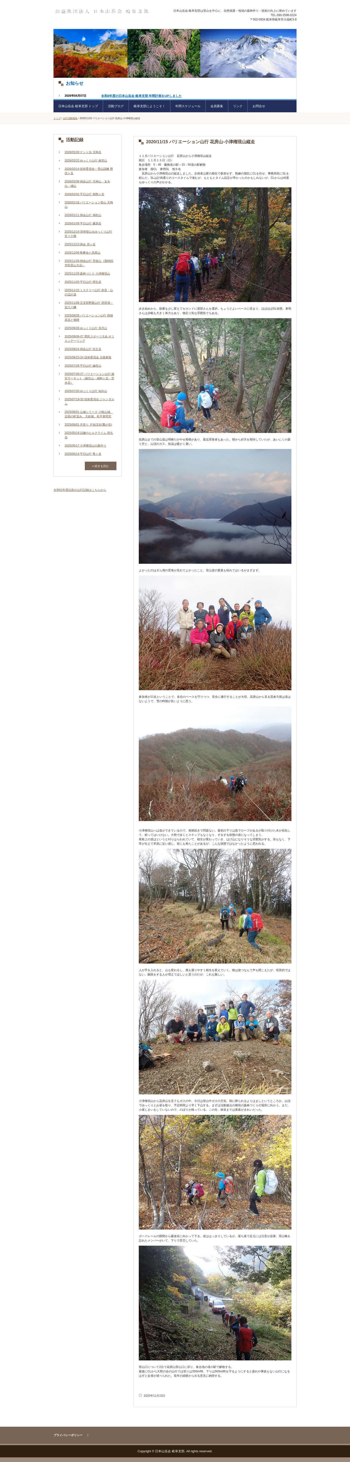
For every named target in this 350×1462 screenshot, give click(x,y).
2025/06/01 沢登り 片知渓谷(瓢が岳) (88, 424)
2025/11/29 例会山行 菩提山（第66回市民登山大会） (89, 263)
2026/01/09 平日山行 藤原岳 (83, 223)
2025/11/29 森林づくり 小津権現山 (87, 273)
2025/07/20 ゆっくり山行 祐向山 (86, 391)
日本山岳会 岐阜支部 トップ (78, 106)
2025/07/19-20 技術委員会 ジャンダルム (89, 401)
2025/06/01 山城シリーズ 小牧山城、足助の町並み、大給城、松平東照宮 (89, 414)
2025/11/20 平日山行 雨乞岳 (83, 282)
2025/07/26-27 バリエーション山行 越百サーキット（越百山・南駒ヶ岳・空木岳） (89, 378)
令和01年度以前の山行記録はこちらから (79, 490)
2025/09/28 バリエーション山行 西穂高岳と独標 (89, 318)
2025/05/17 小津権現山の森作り (85, 445)
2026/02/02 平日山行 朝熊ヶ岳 (84, 194)
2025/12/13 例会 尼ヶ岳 (80, 244)
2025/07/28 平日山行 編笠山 (83, 365)
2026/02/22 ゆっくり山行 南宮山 (86, 160)
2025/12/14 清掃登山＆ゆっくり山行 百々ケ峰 (88, 234)
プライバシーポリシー (68, 1435)
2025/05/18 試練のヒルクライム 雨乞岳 (89, 435)
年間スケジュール (188, 106)
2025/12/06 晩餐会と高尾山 (82, 252)
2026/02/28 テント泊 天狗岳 (83, 152)
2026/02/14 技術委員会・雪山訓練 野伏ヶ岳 (89, 171)
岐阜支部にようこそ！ (149, 106)
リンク (238, 106)
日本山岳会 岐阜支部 (101, 12)
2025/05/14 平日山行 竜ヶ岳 (83, 454)
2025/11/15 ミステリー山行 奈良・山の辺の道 (89, 292)
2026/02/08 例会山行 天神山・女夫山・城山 (87, 184)
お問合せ (259, 106)
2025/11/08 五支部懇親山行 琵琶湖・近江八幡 (89, 305)
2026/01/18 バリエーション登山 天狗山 (89, 205)
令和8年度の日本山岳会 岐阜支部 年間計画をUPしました (141, 96)
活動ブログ (116, 106)
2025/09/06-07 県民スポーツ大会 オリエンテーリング (89, 339)
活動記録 (74, 139)
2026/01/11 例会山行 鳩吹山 (83, 215)
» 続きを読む (100, 466)
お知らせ (74, 83)
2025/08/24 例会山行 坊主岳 (83, 349)
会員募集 (216, 106)
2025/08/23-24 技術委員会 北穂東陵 (88, 357)
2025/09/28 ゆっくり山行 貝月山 (86, 328)
